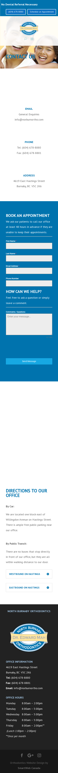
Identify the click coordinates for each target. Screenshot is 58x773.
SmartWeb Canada (29, 768)
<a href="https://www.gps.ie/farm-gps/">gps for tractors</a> (29, 436)
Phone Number (12, 279)
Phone (29, 142)
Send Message (29, 361)
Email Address (12, 266)
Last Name (11, 254)
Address (29, 175)
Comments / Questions (15, 312)
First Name (11, 241)
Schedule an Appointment (42, 11)
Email (29, 109)
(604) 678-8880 (15, 11)
